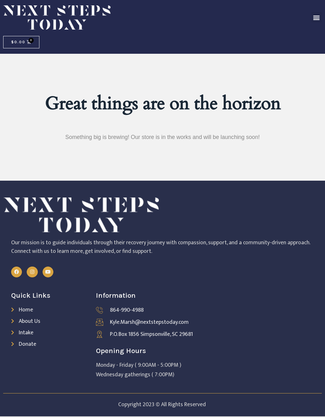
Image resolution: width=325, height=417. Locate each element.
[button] (316, 17)
